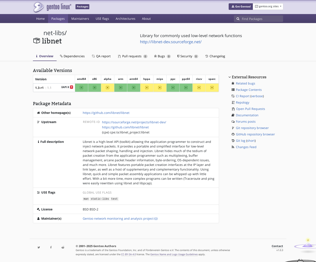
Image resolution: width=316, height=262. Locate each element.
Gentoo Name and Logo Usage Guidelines (174, 254)
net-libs (54, 33)
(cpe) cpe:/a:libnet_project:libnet (125, 132)
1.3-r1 (39, 88)
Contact (277, 246)
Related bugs (245, 83)
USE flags (102, 18)
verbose (257, 96)
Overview (44, 56)
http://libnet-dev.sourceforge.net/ (171, 41)
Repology (242, 102)
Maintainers (80, 18)
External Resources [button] (249, 77)
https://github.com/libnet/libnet (106, 113)
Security (187, 56)
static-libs (100, 199)
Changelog (215, 56)
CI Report (243, 96)
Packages (58, 18)
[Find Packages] (262, 18)
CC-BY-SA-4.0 (128, 254)
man (86, 199)
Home (40, 18)
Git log (240, 140)
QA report (101, 56)
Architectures (125, 18)
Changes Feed (246, 147)
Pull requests (132, 56)
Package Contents (249, 90)
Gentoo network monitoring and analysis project (118, 218)
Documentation (247, 115)
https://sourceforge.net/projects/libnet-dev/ (134, 122)
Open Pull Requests (250, 109)
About (146, 18)
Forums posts (246, 121)
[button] (241, 6)
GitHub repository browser (255, 134)
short (251, 140)
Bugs (162, 56)
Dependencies (72, 56)
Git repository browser (252, 128)
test (114, 199)
